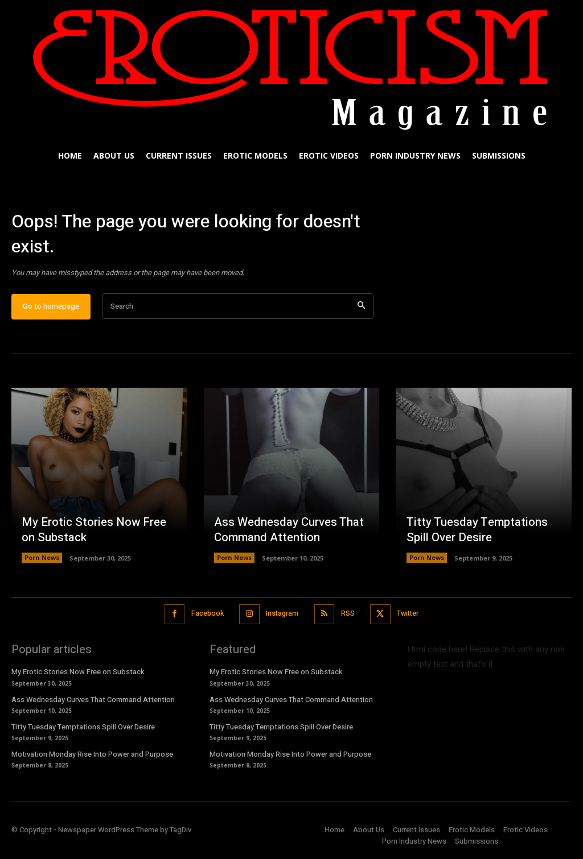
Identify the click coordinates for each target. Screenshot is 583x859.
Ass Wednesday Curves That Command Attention (287, 533)
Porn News (41, 561)
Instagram (281, 616)
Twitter (410, 616)
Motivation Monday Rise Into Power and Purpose (92, 756)
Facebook (204, 616)
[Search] (361, 309)
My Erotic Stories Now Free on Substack (93, 533)
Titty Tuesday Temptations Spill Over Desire (475, 533)
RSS (348, 616)
